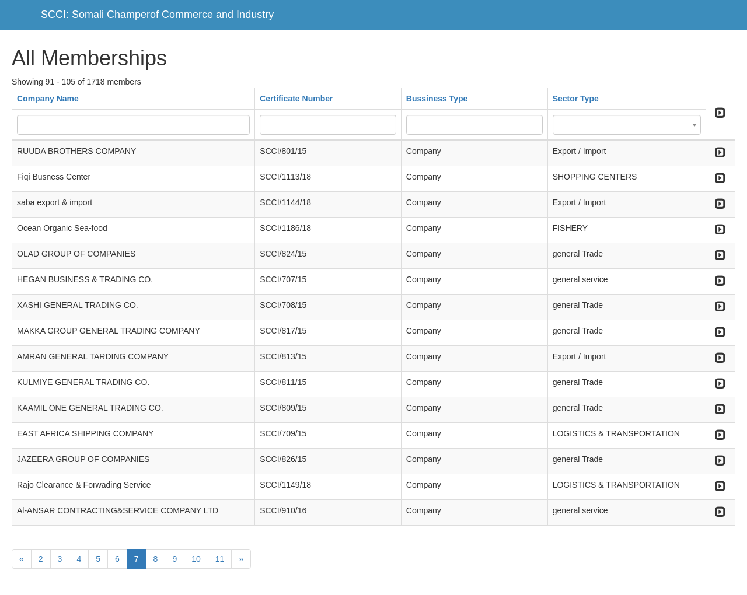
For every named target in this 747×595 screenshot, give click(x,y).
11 (220, 559)
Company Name (48, 98)
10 (196, 559)
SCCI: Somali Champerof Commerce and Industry (157, 14)
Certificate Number (296, 98)
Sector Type (576, 98)
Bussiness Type (437, 98)
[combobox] (627, 125)
